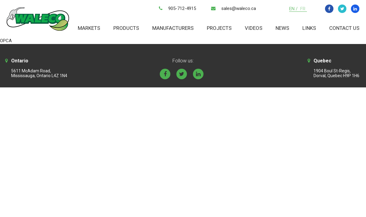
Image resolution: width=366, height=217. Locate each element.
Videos (253, 28)
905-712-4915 (182, 8)
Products (126, 28)
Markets (89, 28)
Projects (219, 28)
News (282, 28)
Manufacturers (173, 28)
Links (309, 28)
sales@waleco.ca (238, 8)
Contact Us (344, 28)
